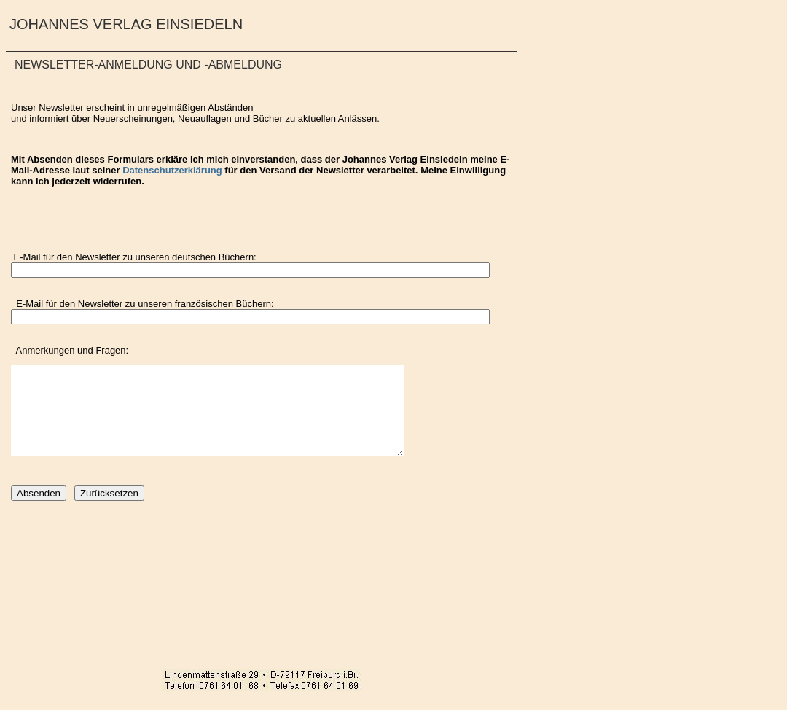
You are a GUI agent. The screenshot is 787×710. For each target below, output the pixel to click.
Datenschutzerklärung (172, 170)
